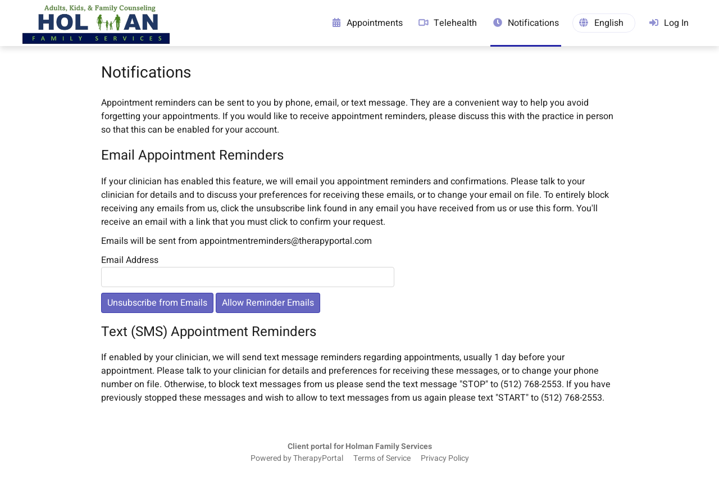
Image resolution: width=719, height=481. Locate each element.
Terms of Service (382, 458)
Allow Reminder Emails (268, 303)
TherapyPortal (318, 458)
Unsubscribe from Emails (157, 303)
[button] (603, 23)
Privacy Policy (445, 458)
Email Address (129, 260)
